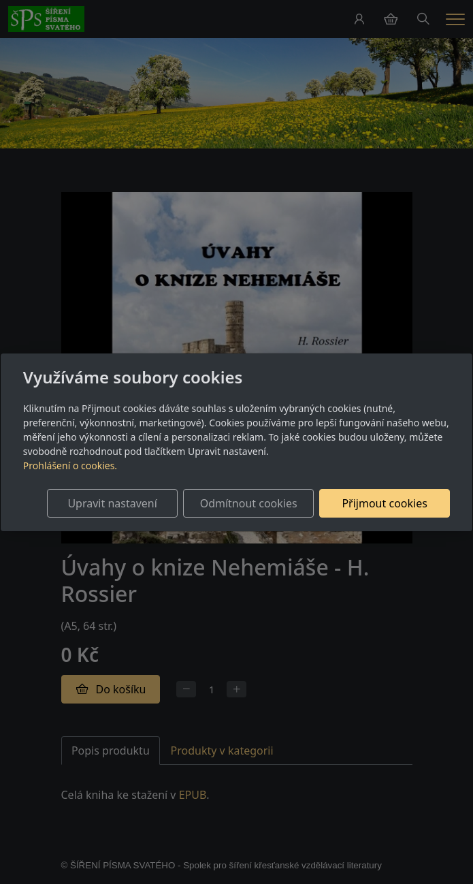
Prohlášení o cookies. (70, 465)
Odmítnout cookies (248, 503)
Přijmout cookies (384, 503)
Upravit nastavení (112, 503)
